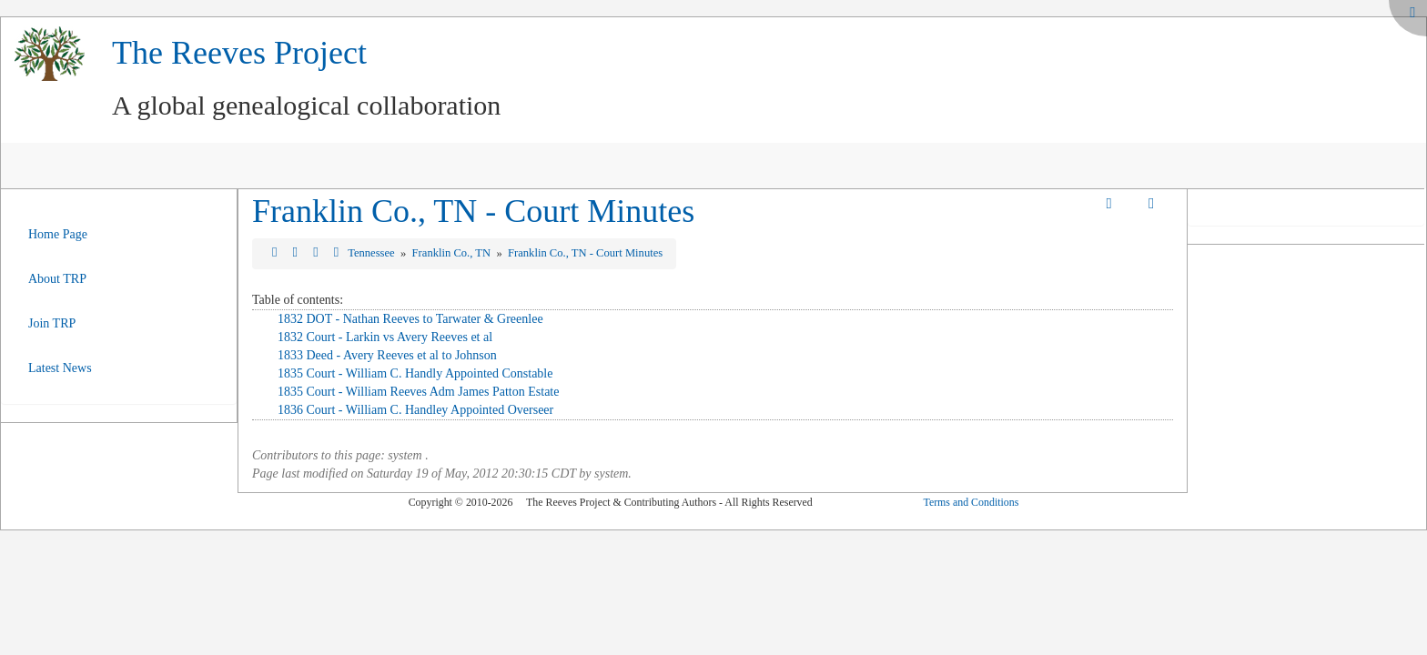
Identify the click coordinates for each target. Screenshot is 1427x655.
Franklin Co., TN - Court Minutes (473, 211)
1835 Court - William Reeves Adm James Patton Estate (418, 391)
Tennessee (373, 253)
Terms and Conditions (970, 502)
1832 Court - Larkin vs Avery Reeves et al (385, 337)
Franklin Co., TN (453, 253)
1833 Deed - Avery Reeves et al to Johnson (387, 355)
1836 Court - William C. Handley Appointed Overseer (415, 410)
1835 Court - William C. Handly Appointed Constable (415, 373)
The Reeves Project (239, 53)
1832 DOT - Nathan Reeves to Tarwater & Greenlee (410, 319)
